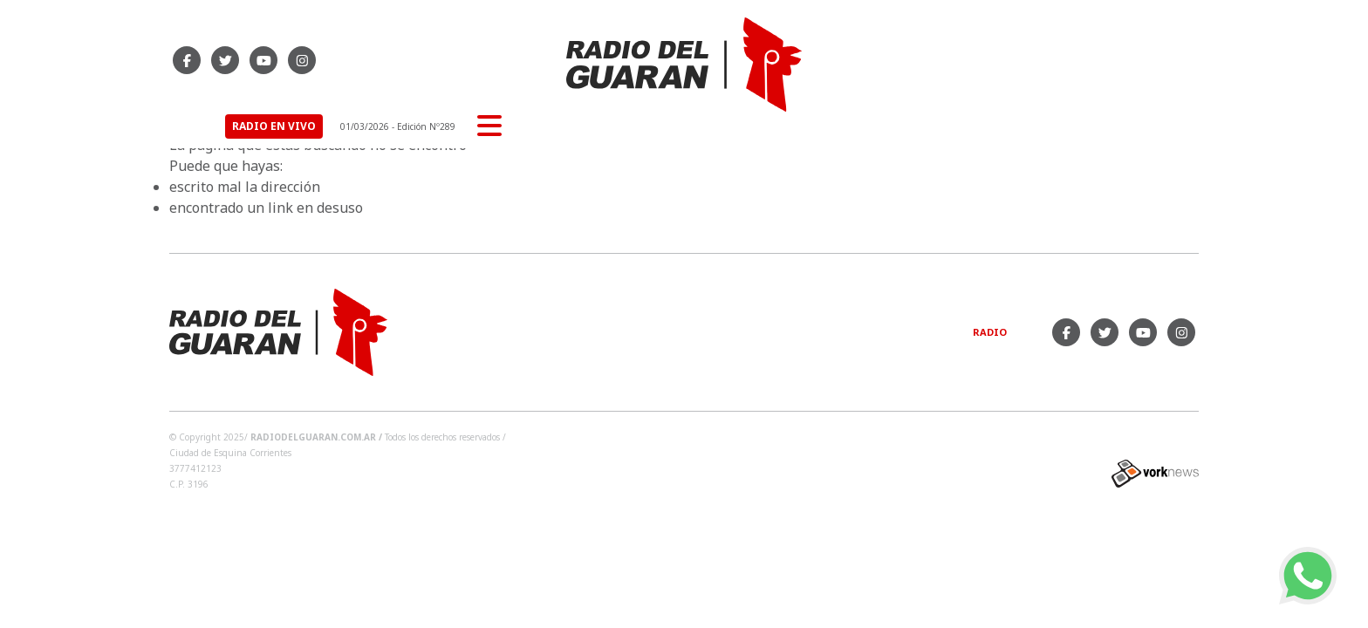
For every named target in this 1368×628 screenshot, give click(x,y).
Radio (990, 331)
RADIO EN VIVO (971, 59)
